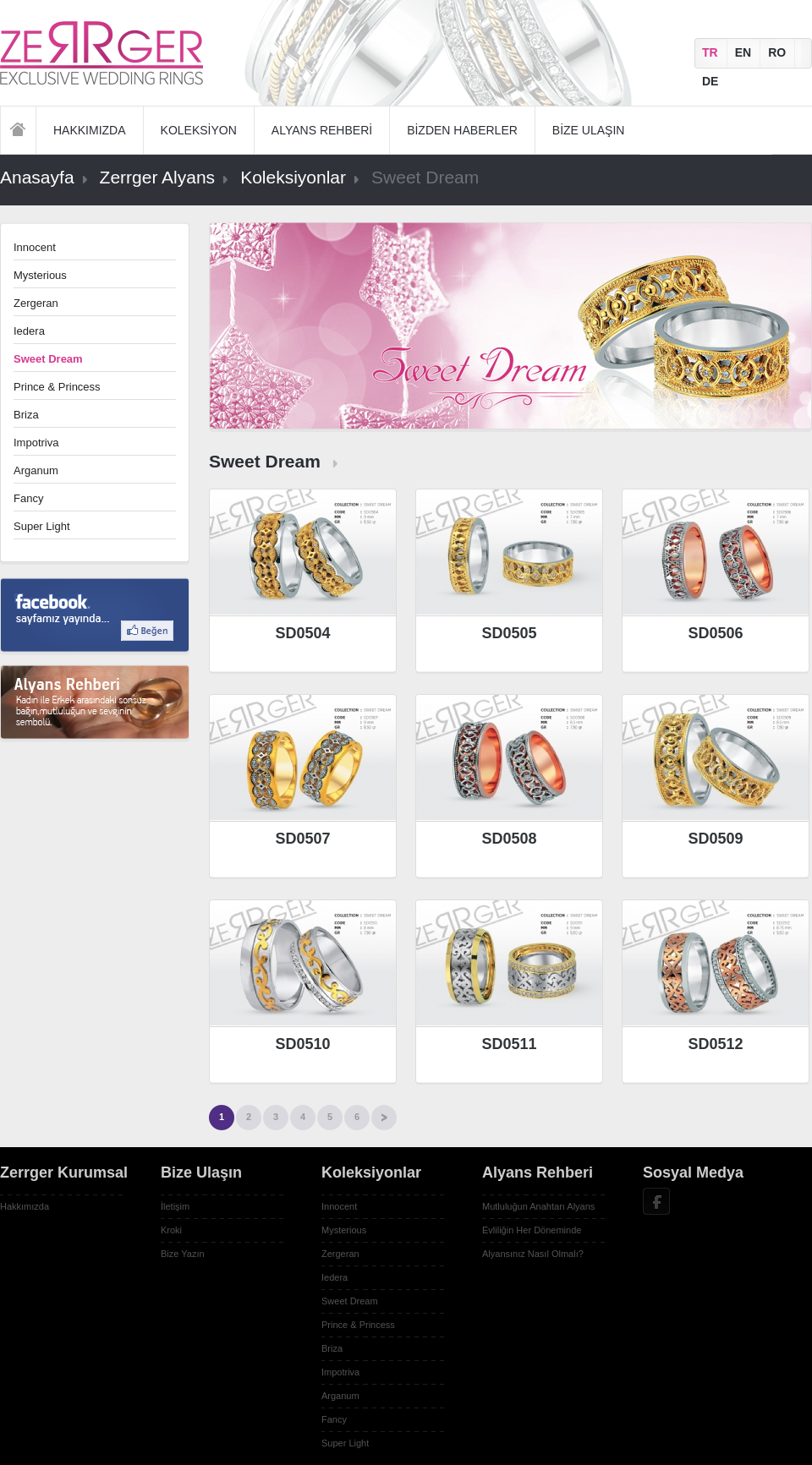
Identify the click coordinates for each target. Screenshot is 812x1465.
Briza (26, 414)
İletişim (175, 1206)
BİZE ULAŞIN (588, 130)
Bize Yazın (183, 1254)
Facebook (656, 1201)
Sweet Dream (349, 1301)
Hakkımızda (24, 1206)
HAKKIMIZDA (89, 130)
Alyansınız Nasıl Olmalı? (533, 1254)
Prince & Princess (57, 386)
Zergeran (36, 303)
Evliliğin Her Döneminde (531, 1230)
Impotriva (36, 442)
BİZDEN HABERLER (462, 130)
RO (777, 52)
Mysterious (40, 275)
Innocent (35, 247)
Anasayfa (18, 130)
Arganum (36, 470)
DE (710, 81)
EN (743, 52)
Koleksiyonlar (293, 177)
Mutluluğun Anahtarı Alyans (538, 1206)
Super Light (42, 526)
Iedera (29, 331)
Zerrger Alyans (158, 177)
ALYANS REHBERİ (322, 130)
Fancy (28, 498)
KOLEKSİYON (199, 130)
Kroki (171, 1230)
